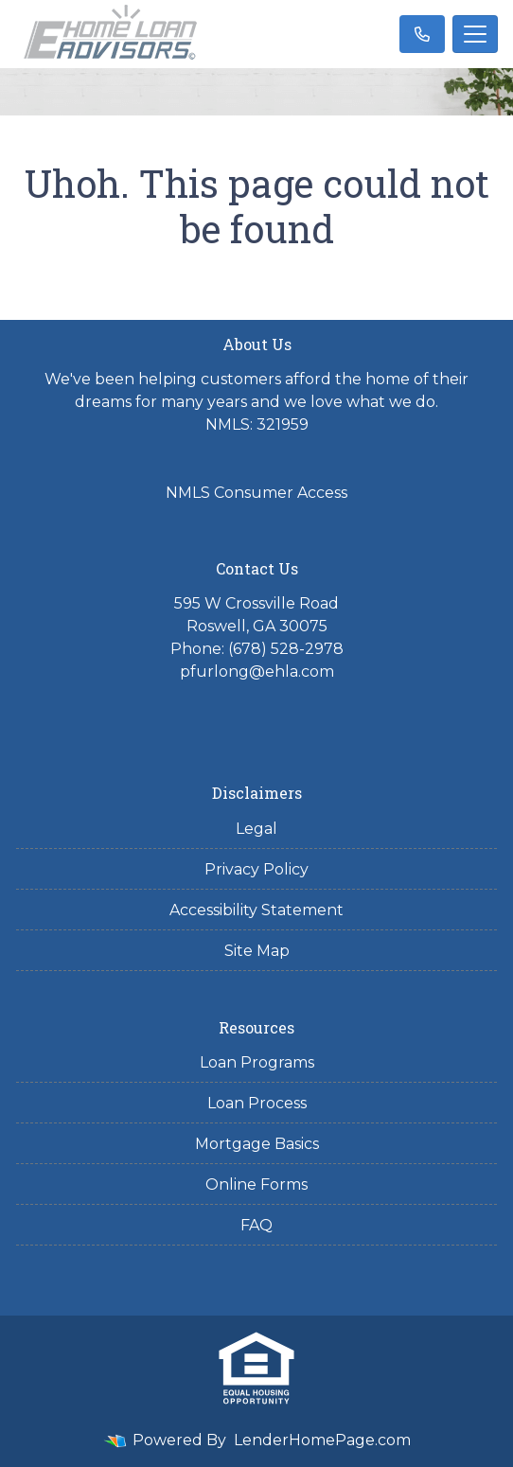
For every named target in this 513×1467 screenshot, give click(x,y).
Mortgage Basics (257, 1144)
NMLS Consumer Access (256, 493)
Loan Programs (257, 1062)
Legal (256, 829)
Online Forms (256, 1184)
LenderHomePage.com (322, 1440)
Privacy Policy (256, 869)
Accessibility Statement (256, 910)
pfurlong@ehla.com (257, 671)
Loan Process (257, 1103)
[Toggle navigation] (475, 34)
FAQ (256, 1225)
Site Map (257, 951)
